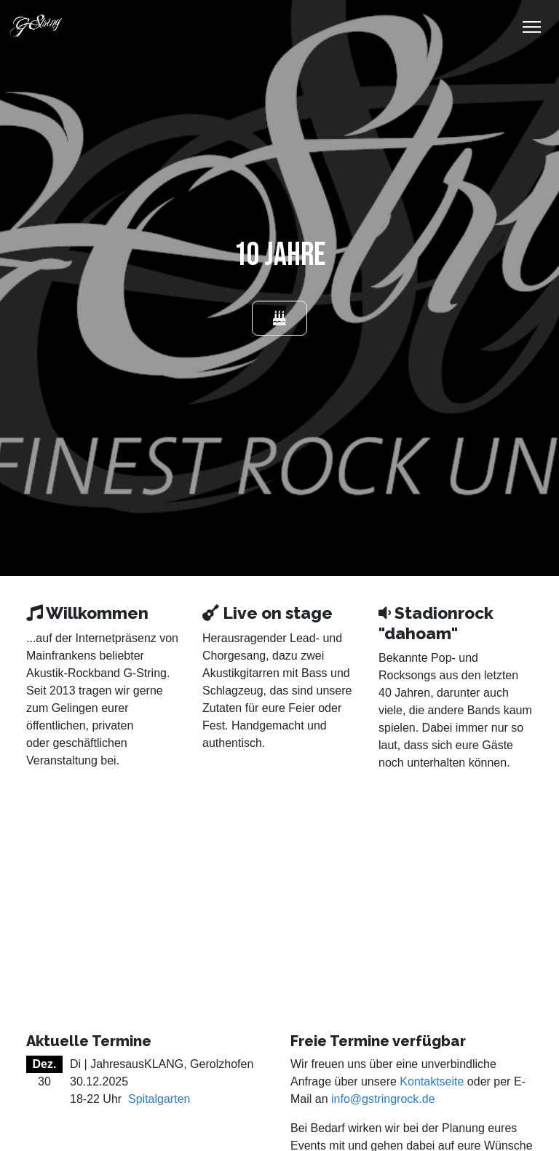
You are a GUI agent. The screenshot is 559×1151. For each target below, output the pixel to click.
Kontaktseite (432, 1081)
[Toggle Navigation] (531, 26)
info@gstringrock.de (383, 1099)
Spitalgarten (159, 1099)
